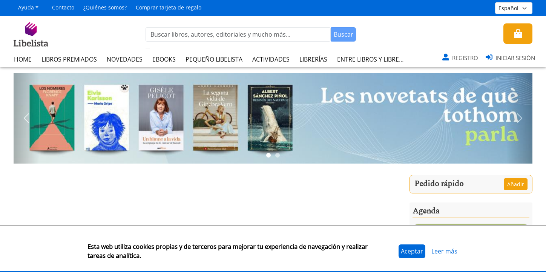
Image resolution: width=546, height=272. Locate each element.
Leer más (444, 251)
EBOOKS (164, 59)
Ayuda (26, 7)
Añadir (515, 184)
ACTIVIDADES (271, 59)
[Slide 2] (277, 155)
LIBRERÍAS (313, 59)
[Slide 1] (268, 155)
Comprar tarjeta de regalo (168, 7)
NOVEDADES (125, 59)
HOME (23, 59)
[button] (27, 118)
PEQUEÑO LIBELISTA (214, 59)
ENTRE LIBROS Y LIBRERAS (373, 59)
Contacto (63, 7)
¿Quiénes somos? (105, 7)
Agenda (426, 211)
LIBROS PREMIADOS (69, 59)
